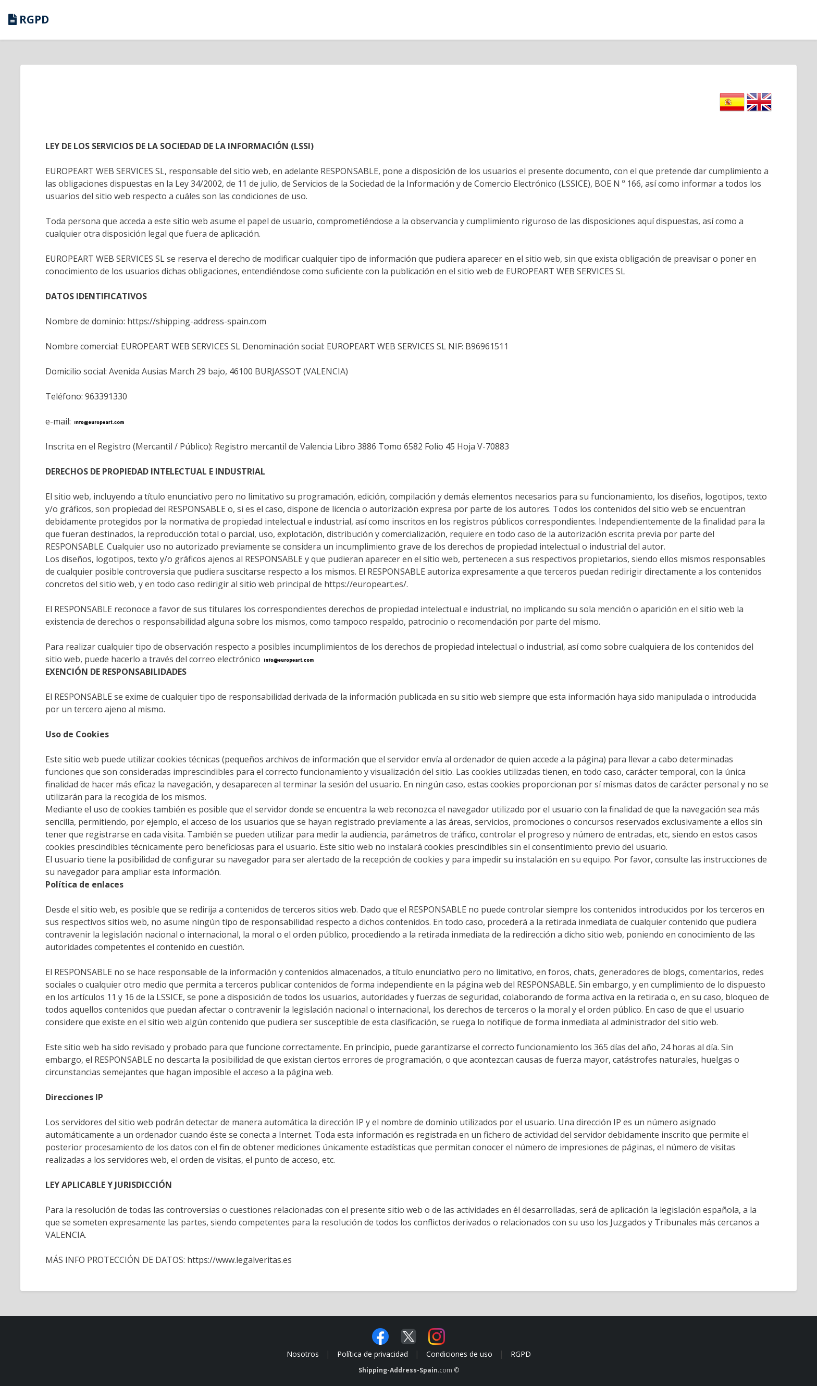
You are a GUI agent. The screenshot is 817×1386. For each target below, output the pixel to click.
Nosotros (303, 1354)
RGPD (521, 1354)
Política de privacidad (372, 1354)
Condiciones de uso (459, 1354)
